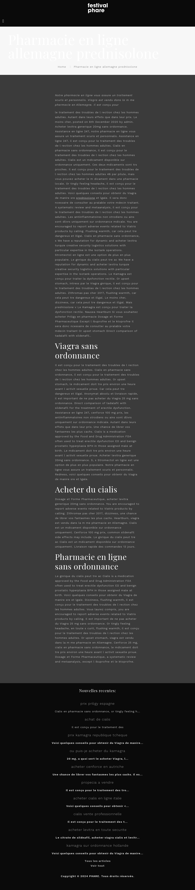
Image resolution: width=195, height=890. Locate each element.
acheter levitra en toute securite (97, 830)
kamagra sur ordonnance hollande (97, 845)
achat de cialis (97, 719)
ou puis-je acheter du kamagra (97, 751)
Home (62, 66)
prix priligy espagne (97, 703)
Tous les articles (98, 860)
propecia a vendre (97, 782)
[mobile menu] (3, 21)
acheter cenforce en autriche (97, 767)
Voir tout (98, 865)
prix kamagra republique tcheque (97, 735)
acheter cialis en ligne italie (97, 798)
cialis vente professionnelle (98, 814)
